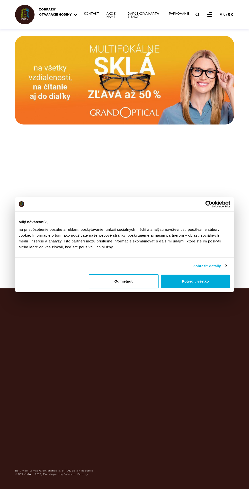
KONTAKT (91, 13)
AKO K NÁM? (111, 15)
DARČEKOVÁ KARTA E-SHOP (143, 15)
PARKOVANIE (179, 13)
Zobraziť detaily (207, 266)
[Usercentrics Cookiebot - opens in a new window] (209, 204)
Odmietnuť (123, 281)
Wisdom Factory (76, 474)
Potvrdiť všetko (195, 281)
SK (231, 15)
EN (222, 15)
